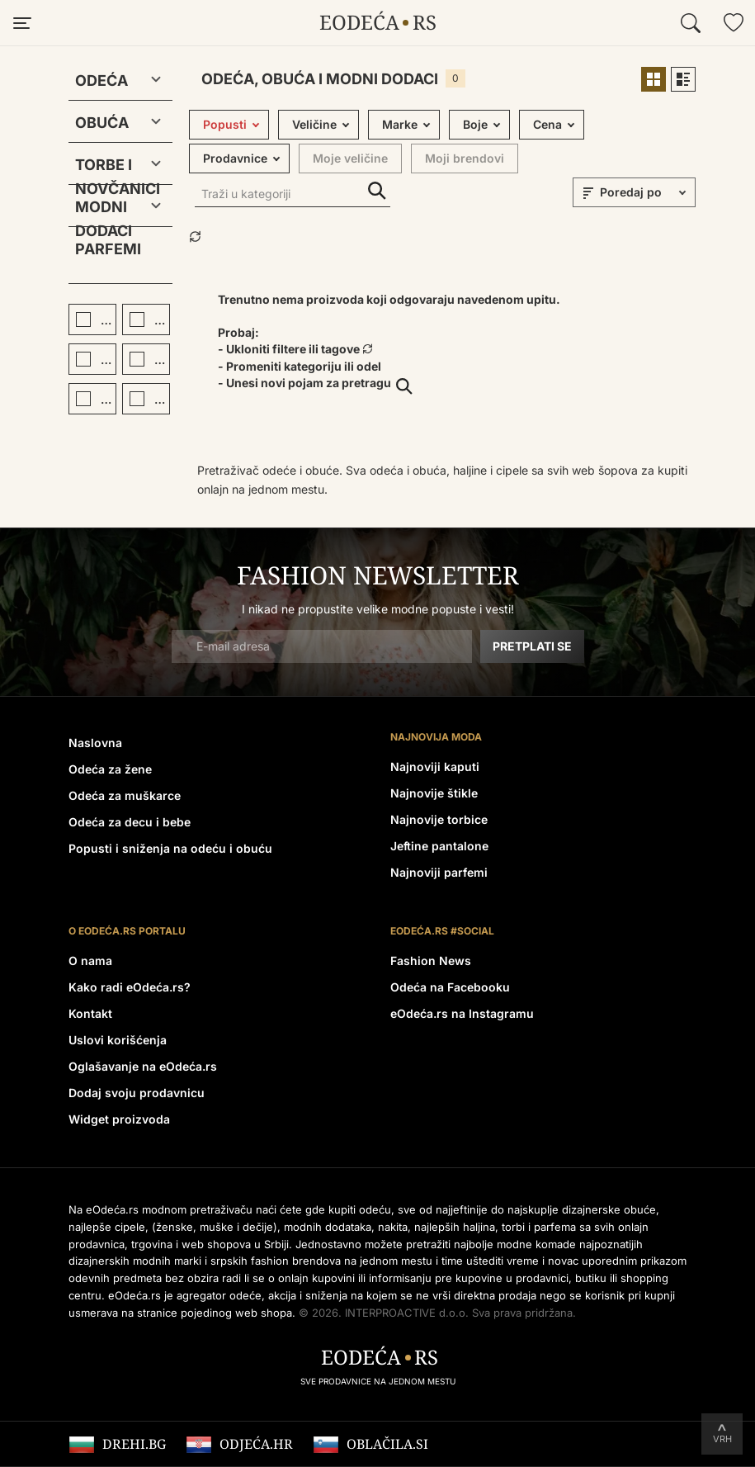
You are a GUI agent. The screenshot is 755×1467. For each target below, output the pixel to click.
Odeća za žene (110, 769)
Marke (400, 124)
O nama (90, 961)
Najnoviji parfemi (439, 872)
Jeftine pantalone (439, 846)
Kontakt (90, 1013)
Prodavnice (235, 158)
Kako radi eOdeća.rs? (129, 987)
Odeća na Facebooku (450, 987)
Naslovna (95, 743)
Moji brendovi (464, 158)
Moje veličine (350, 158)
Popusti (225, 124)
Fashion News (430, 961)
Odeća (101, 80)
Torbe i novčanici (107, 168)
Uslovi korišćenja (117, 1040)
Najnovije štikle (434, 793)
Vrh (722, 1439)
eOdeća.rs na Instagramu (462, 1013)
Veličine (314, 124)
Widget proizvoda (119, 1119)
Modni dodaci (103, 210)
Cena (547, 124)
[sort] (645, 192)
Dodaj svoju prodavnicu (136, 1093)
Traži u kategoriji (377, 191)
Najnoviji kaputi (434, 767)
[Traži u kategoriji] (292, 195)
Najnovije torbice (439, 819)
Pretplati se (532, 646)
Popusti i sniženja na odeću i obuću (170, 848)
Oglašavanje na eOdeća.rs (142, 1066)
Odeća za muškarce (124, 795)
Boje (475, 124)
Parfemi (108, 249)
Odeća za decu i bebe (129, 822)
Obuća (102, 122)
